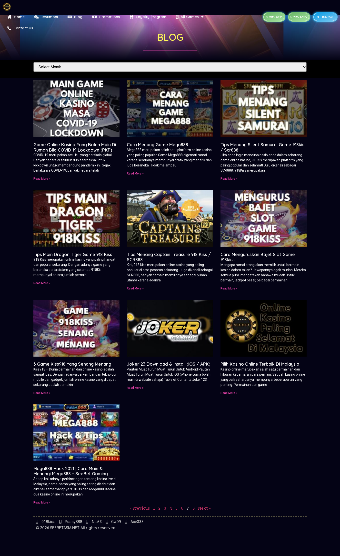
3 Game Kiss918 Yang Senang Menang (72, 364)
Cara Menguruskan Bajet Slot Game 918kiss (257, 257)
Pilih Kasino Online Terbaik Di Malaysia (259, 364)
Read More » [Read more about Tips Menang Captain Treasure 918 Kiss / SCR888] (135, 288)
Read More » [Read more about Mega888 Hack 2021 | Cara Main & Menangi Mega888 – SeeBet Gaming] (41, 502)
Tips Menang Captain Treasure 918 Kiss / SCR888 (169, 257)
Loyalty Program (148, 16)
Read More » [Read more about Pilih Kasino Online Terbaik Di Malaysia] (228, 393)
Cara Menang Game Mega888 (157, 144)
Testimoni (46, 16)
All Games (191, 17)
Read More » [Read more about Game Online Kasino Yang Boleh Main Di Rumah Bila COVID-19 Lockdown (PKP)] (41, 178)
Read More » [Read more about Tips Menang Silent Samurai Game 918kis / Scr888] (228, 178)
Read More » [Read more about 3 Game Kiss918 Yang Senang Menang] (41, 393)
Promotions (106, 16)
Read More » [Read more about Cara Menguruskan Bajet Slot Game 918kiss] (228, 288)
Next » (204, 508)
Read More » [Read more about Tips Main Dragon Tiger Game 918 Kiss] (41, 283)
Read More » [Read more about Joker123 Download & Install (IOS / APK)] (135, 388)
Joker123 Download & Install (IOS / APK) (168, 364)
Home (16, 16)
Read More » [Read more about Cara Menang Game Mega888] (135, 173)
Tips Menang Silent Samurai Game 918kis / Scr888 (262, 147)
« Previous (140, 508)
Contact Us (20, 28)
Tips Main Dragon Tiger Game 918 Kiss (72, 254)
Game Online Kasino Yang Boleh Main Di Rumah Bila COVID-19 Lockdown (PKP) (74, 147)
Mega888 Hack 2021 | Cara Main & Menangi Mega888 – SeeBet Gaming (70, 471)
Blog (75, 16)
